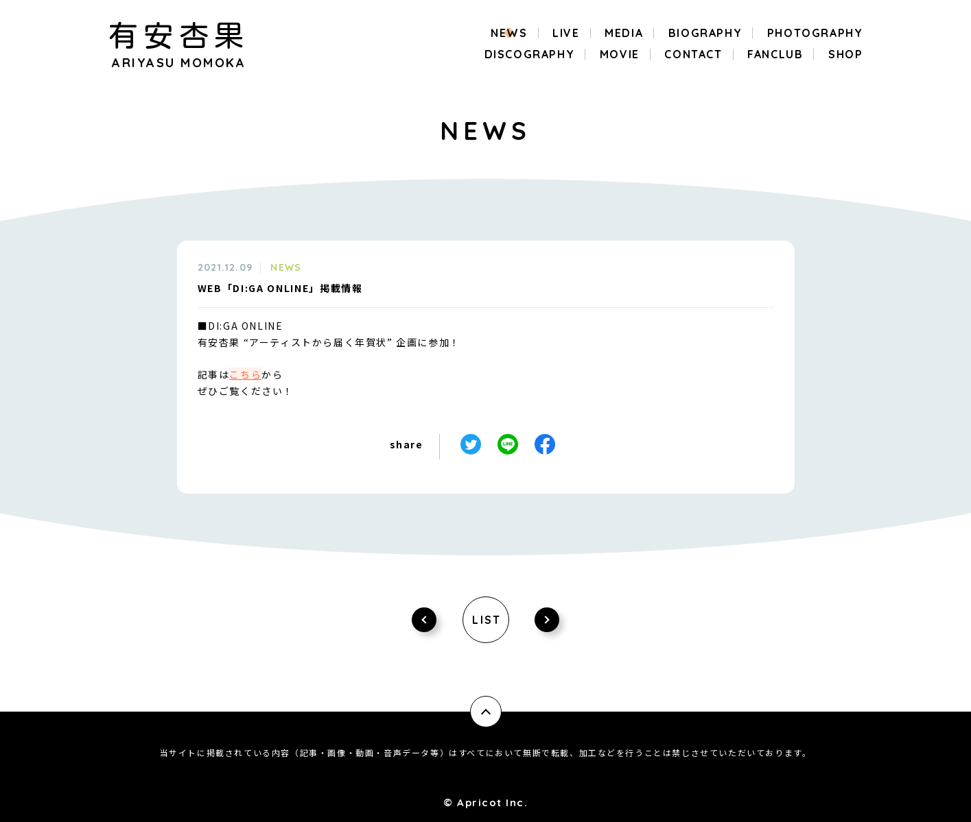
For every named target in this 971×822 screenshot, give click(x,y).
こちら (245, 374)
